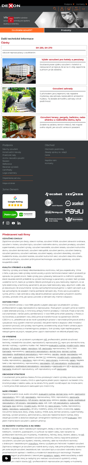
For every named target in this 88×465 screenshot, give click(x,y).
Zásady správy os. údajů (56, 152)
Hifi (45, 339)
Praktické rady (9, 155)
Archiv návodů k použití (13, 158)
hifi (39, 348)
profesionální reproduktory (14, 400)
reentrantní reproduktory (37, 351)
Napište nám (51, 160)
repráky (55, 354)
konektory (48, 455)
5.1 (59, 342)
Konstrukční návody (12, 152)
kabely (24, 348)
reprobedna (72, 354)
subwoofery (76, 357)
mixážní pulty (72, 345)
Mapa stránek (9, 183)
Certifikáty (7, 170)
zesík (4, 357)
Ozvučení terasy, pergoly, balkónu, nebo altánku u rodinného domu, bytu (62, 118)
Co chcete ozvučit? (22, 30)
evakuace (72, 418)
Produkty (66, 30)
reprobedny (7, 354)
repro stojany (52, 360)
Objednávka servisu (12, 178)
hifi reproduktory (59, 363)
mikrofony (33, 443)
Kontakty (80, 4)
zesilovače (47, 348)
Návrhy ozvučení (10, 149)
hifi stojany (15, 348)
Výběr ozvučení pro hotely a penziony (63, 59)
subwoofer (18, 357)
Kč (76, 9)
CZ (83, 9)
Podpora (68, 4)
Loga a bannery (10, 173)
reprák (63, 354)
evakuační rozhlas (57, 345)
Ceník (47, 155)
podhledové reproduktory (26, 354)
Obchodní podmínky (54, 149)
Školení (6, 161)
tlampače (6, 351)
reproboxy (32, 348)
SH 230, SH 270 (44, 48)
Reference (7, 164)
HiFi (20, 308)
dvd (25, 357)
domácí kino (55, 351)
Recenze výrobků (10, 167)
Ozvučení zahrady (63, 88)
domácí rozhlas (69, 351)
